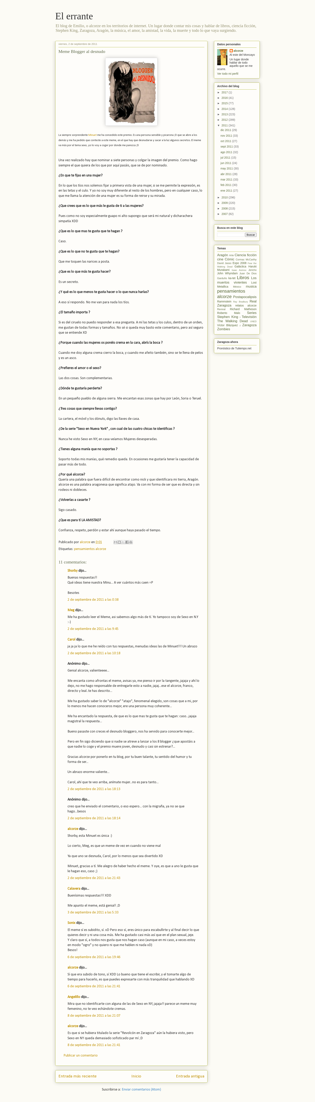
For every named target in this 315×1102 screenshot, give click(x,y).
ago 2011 (227, 152)
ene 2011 (227, 190)
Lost (254, 282)
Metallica (222, 286)
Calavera (74, 889)
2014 (225, 108)
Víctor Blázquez (227, 325)
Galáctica (240, 266)
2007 (225, 214)
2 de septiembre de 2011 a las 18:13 (94, 789)
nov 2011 (227, 135)
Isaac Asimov (239, 270)
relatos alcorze (246, 305)
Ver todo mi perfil (227, 73)
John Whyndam (227, 273)
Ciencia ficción (246, 255)
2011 (225, 125)
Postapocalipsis (245, 297)
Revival (221, 309)
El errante (74, 16)
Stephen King (227, 317)
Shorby (73, 571)
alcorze (73, 829)
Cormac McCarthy (246, 259)
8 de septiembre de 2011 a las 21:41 (94, 1045)
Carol (71, 640)
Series (252, 313)
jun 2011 (226, 163)
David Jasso (224, 263)
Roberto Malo (228, 313)
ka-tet (231, 278)
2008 (225, 208)
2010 (225, 197)
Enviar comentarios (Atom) (141, 1090)
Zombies (223, 329)
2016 (225, 97)
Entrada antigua (190, 1076)
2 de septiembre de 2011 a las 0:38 (93, 600)
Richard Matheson (243, 309)
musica (251, 286)
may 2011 (227, 168)
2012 (225, 119)
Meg (71, 610)
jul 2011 (226, 157)
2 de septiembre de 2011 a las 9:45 (93, 629)
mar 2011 (227, 179)
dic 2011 (226, 130)
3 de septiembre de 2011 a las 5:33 (93, 912)
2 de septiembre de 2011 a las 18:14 (94, 818)
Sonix (71, 923)
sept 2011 (227, 146)
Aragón (222, 255)
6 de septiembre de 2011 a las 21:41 (94, 986)
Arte (231, 255)
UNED (253, 321)
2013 (225, 114)
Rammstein (224, 301)
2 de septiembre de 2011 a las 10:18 (94, 653)
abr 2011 (226, 174)
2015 (225, 103)
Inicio (136, 1076)
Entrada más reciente (77, 1076)
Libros (243, 277)
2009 (225, 202)
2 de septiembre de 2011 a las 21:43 (94, 878)
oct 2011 (226, 141)
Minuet (92, 135)
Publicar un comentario (80, 1056)
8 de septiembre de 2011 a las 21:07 (94, 1016)
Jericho (252, 270)
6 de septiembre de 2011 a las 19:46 (94, 957)
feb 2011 (226, 185)
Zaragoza (249, 325)
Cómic (229, 259)
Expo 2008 (239, 263)
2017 (225, 92)
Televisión (249, 317)
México (237, 286)
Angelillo (74, 997)
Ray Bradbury (240, 301)
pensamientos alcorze (90, 549)
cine (220, 259)
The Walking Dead (232, 321)
